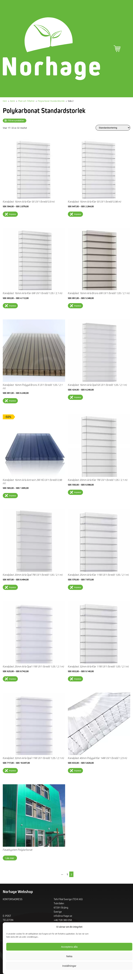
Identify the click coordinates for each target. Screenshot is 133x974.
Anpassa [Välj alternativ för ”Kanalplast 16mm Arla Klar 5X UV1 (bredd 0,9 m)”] (12, 214)
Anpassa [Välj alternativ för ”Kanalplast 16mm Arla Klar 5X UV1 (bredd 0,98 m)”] (77, 214)
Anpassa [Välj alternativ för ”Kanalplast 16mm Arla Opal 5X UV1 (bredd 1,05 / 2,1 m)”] (77, 397)
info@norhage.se (63, 915)
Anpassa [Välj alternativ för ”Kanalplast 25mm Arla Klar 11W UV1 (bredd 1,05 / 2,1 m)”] (77, 587)
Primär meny (126, 49)
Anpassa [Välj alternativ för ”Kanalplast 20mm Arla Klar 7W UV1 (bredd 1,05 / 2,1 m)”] (77, 492)
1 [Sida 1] (67, 874)
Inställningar (69, 965)
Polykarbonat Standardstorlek (51, 101)
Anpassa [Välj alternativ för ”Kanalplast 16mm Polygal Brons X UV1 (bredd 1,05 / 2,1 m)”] (12, 401)
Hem (5, 101)
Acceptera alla (69, 946)
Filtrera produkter (16, 120)
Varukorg (117, 49)
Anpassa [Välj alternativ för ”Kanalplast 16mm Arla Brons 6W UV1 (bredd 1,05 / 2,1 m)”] (77, 305)
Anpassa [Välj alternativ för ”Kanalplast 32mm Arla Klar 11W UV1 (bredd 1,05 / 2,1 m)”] (77, 679)
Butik (12, 101)
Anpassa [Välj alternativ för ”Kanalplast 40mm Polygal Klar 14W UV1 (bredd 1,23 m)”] (77, 770)
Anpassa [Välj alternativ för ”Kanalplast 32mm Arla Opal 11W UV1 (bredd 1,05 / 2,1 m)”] (12, 770)
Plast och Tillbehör (26, 101)
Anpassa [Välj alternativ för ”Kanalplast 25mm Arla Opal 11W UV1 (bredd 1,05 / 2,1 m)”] (12, 679)
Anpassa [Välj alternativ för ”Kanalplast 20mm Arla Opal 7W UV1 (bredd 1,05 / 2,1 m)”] (12, 587)
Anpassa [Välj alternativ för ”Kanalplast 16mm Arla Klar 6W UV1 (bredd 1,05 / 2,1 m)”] (12, 305)
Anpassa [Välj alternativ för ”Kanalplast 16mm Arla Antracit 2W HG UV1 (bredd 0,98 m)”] (12, 495)
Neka (69, 956)
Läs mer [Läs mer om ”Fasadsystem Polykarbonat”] (10, 858)
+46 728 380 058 (63, 919)
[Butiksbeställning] (113, 128)
